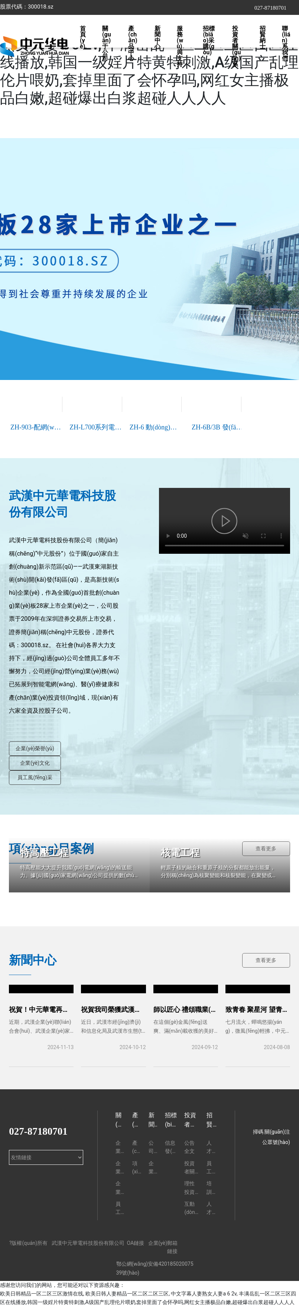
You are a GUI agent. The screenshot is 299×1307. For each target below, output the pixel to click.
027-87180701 (270, 8)
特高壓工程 (44, 852)
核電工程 (180, 852)
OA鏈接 (135, 1243)
